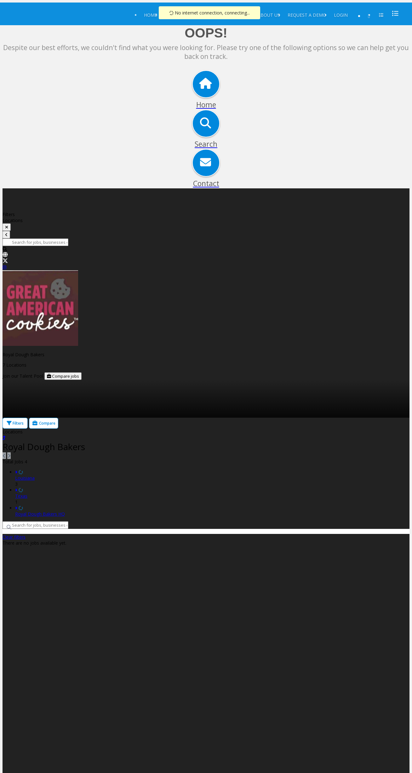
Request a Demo (307, 15)
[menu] (393, 13)
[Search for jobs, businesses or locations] (35, 242)
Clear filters (14, 537)
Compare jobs (63, 376)
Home (150, 15)
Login (341, 15)
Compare (43, 423)
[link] (206, 255)
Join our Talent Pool (23, 376)
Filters (15, 423)
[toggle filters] (7, 227)
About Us (269, 15)
